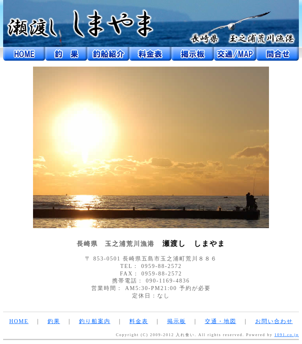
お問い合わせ (274, 321)
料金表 (138, 321)
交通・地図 (220, 321)
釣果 (54, 321)
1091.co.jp (286, 335)
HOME (18, 321)
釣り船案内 (94, 321)
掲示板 (176, 321)
